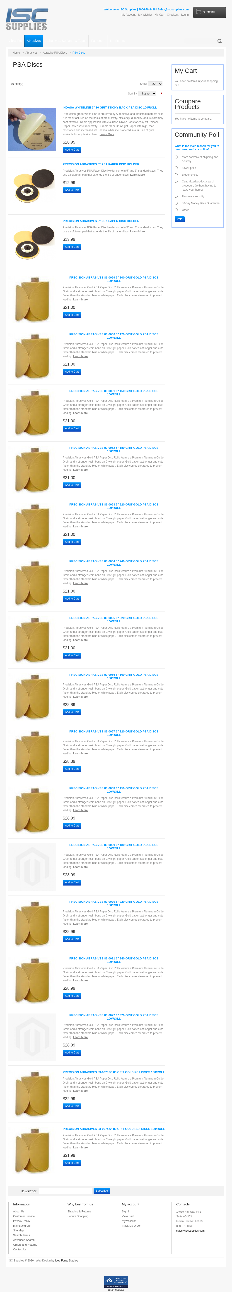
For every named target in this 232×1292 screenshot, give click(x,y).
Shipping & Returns (79, 1211)
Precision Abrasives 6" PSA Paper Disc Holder (101, 221)
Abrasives (31, 52)
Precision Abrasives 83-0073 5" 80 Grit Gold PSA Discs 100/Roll (114, 1072)
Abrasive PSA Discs (55, 52)
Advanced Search (24, 1240)
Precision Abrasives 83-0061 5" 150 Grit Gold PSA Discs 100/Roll (113, 392)
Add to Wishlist (87, 149)
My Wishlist (145, 14)
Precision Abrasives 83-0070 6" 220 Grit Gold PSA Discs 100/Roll (113, 903)
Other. (185, 210)
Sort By (132, 93)
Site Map (18, 1230)
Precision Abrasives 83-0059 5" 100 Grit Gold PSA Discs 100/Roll (113, 279)
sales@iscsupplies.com (190, 1230)
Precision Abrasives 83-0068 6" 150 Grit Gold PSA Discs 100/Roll (113, 790)
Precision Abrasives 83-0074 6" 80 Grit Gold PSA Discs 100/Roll (114, 1129)
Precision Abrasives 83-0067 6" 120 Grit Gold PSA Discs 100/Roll (113, 733)
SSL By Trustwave (116, 1290)
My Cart (159, 14)
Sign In (126, 1211)
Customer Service (24, 1216)
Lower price (189, 168)
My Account (128, 14)
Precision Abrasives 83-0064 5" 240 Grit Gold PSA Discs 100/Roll (113, 563)
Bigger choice (190, 174)
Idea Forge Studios (66, 1260)
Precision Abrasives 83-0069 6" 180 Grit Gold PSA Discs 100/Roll (113, 846)
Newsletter (28, 1191)
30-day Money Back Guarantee (201, 203)
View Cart (128, 1216)
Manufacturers (22, 1225)
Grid (19, 95)
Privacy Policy (21, 1221)
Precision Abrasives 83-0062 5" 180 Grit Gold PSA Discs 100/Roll (113, 449)
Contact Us (20, 1249)
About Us (18, 1211)
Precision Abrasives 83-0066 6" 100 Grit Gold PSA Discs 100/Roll (113, 676)
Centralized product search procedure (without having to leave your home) (199, 185)
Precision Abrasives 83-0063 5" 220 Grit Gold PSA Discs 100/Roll (113, 506)
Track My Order (131, 1225)
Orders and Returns (25, 1244)
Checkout (173, 14)
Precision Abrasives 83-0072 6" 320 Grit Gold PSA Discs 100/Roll (113, 1016)
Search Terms (21, 1235)
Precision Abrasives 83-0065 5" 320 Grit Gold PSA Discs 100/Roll (113, 619)
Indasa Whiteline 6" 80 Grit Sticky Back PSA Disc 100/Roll (110, 107)
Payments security (193, 196)
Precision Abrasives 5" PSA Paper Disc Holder (101, 164)
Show (143, 83)
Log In (185, 14)
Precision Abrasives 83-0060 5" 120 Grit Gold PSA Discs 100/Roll (113, 336)
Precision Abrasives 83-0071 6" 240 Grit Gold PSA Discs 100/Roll (113, 960)
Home (16, 52)
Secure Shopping (78, 1216)
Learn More (107, 134)
